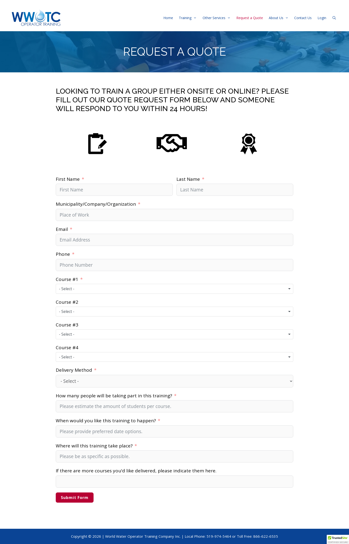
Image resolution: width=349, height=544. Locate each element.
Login (321, 17)
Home (168, 17)
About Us (280, 18)
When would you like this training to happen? (106, 420)
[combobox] (174, 289)
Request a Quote (249, 17)
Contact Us (303, 17)
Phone (63, 254)
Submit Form (74, 497)
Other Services (218, 18)
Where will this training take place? (95, 446)
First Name (68, 179)
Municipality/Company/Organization (96, 204)
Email (62, 229)
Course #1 (67, 279)
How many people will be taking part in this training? (114, 396)
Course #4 (67, 347)
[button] (338, 539)
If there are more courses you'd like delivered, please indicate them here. (136, 471)
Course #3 (67, 325)
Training (189, 18)
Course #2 (67, 302)
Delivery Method (74, 370)
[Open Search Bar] (334, 18)
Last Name (188, 179)
